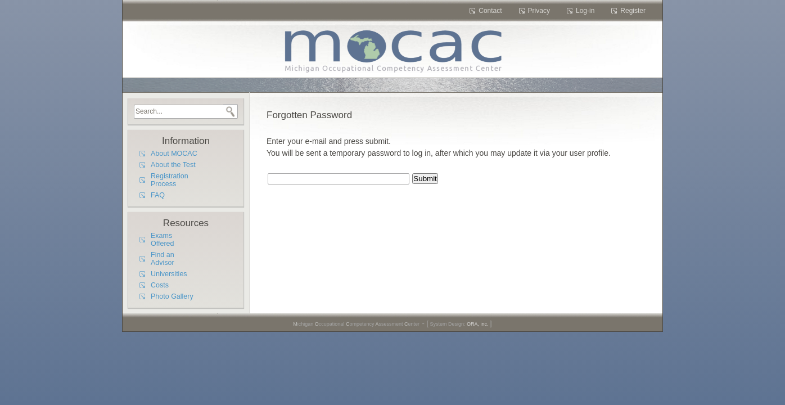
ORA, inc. (478, 324)
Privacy (539, 11)
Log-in (585, 11)
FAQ (158, 195)
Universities (169, 274)
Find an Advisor (162, 259)
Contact (490, 11)
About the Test (173, 165)
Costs (160, 285)
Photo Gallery (172, 296)
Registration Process (169, 180)
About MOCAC (174, 154)
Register (633, 11)
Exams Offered (162, 240)
